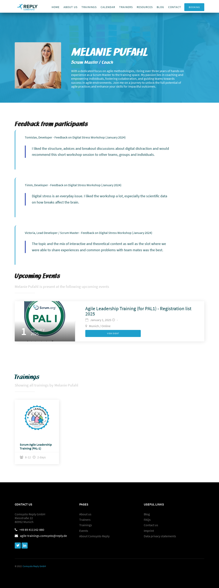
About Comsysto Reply (94, 536)
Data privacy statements (160, 536)
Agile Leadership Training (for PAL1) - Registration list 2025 (138, 311)
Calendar (108, 7)
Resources (145, 7)
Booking (194, 7)
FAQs (147, 520)
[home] (27, 6)
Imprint (149, 531)
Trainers (85, 520)
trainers (126, 7)
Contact (174, 7)
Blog (160, 7)
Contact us (151, 525)
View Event (113, 333)
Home (55, 7)
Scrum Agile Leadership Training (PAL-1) (36, 446)
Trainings (89, 7)
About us (70, 7)
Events (83, 531)
